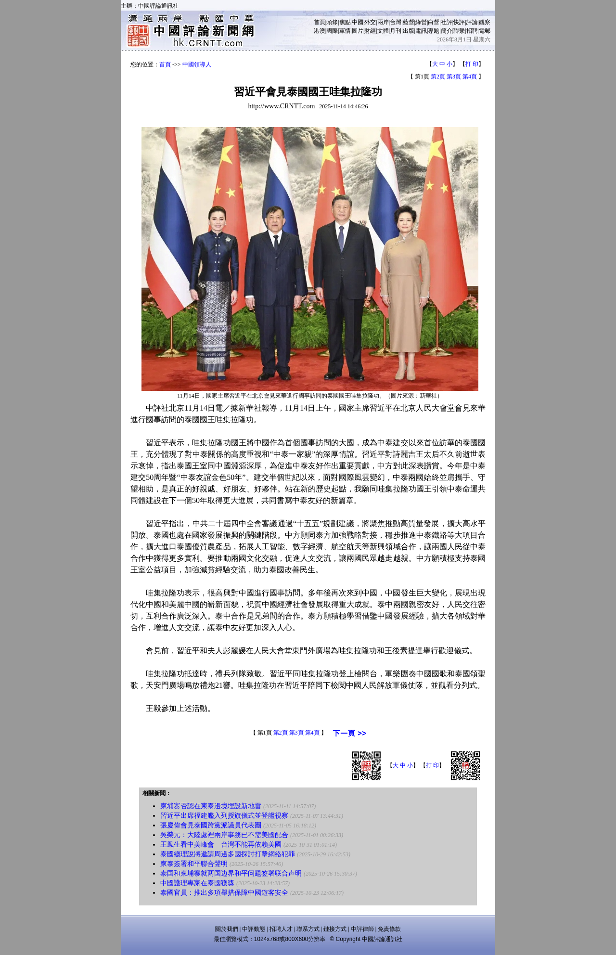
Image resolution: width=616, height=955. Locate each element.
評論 (472, 22)
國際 (332, 30)
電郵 (484, 30)
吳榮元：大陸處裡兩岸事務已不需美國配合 (224, 835)
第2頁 (438, 76)
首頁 (319, 22)
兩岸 (383, 22)
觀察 (484, 22)
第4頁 (469, 76)
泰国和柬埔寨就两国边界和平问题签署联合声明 (231, 873)
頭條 (332, 22)
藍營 (408, 22)
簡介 (446, 30)
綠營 (421, 22)
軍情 (345, 30)
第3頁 (454, 76)
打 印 (471, 64)
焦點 (345, 22)
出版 (408, 30)
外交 (370, 22)
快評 (459, 22)
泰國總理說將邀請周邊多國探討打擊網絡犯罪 (227, 854)
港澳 (319, 30)
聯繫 (459, 30)
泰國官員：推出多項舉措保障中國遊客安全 (224, 892)
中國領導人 (196, 64)
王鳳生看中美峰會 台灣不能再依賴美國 (221, 844)
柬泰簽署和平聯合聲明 (194, 863)
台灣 (395, 22)
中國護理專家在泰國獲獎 (197, 883)
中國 (357, 22)
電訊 (421, 30)
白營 (433, 22)
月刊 (395, 30)
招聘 (472, 30)
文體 (383, 30)
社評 (446, 22)
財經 (370, 30)
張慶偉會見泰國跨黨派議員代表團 (210, 825)
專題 (433, 30)
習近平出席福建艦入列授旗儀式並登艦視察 (224, 815)
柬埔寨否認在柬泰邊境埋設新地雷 (210, 806)
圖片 (357, 30)
